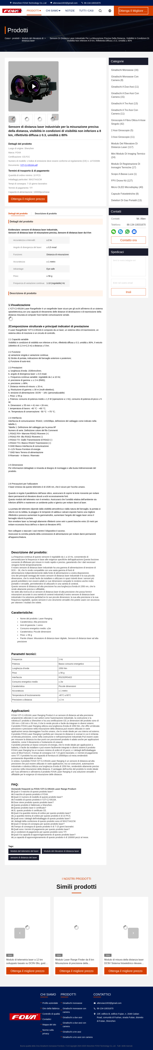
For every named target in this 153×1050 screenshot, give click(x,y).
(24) (128, 155)
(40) (127, 187)
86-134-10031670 (91, 3)
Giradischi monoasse (72, 1003)
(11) (125, 86)
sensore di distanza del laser (23, 857)
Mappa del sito (49, 1024)
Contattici (46, 1019)
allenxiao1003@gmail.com (64, 3)
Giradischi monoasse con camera (74, 1010)
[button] (55, 117)
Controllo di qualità (51, 1014)
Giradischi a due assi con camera (74, 1025)
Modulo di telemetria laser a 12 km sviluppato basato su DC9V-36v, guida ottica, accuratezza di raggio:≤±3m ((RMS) (26, 961)
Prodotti (34, 10)
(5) (122, 130)
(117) (124, 145)
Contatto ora (128, 240)
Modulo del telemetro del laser (24, 851)
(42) (128, 122)
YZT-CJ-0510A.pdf (29, 165)
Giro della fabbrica (50, 1008)
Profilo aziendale (50, 1003)
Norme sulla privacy (48, 1032)
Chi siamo (53, 10)
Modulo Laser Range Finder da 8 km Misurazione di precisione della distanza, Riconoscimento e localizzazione (74, 961)
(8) (125, 78)
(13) (124, 103)
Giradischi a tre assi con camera (78, 1037)
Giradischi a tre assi (72, 1032)
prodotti (15, 38)
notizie (70, 10)
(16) (124, 70)
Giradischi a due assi (72, 1017)
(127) (122, 180)
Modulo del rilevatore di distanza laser (32, 39)
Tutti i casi (86, 10)
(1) (124, 174)
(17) (125, 166)
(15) (125, 95)
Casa (19, 10)
